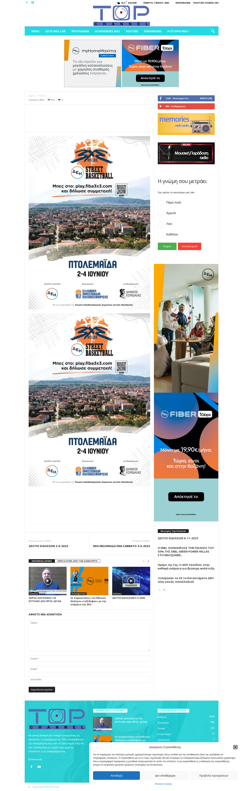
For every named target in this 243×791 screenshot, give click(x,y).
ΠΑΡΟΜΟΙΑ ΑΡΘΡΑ (42, 561)
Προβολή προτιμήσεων (213, 775)
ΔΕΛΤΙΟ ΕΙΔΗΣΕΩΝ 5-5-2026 (128, 598)
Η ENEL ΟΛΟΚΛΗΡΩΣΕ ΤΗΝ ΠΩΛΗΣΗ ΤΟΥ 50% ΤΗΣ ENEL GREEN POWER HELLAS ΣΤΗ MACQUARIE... (186, 551)
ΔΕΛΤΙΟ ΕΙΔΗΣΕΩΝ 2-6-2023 (48, 546)
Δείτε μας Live (55, 31)
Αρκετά (171, 213)
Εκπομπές (163, 722)
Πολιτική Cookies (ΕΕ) (206, 2)
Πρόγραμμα (80, 31)
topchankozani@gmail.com (58, 759)
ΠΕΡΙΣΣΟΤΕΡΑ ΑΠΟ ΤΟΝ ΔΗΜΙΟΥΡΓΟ (77, 561)
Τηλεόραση (164, 739)
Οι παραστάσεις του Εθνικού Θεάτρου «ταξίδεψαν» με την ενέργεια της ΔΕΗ (88, 601)
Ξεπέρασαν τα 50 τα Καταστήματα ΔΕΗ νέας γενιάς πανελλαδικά (186, 579)
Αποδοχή (116, 775)
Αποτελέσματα (189, 246)
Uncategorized (78, 593)
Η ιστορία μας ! (178, 31)
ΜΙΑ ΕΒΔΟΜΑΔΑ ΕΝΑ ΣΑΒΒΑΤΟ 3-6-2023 (121, 546)
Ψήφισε (167, 246)
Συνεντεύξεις (164, 734)
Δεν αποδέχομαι (165, 775)
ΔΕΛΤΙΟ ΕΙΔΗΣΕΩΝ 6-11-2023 (178, 538)
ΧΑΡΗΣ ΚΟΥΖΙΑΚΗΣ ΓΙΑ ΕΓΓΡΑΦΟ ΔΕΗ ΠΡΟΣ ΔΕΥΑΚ (45, 599)
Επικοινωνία (183, 2)
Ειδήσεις (42, 95)
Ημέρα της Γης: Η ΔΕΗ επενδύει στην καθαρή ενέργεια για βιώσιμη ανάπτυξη (186, 566)
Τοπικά (161, 728)
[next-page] (148, 561)
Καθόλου (172, 234)
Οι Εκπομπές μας (107, 31)
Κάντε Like (206, 98)
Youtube (132, 31)
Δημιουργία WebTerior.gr (46, 786)
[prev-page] (144, 561)
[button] (235, 747)
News (35, 31)
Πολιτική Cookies (163, 784)
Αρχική (32, 95)
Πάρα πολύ (173, 202)
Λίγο (169, 223)
